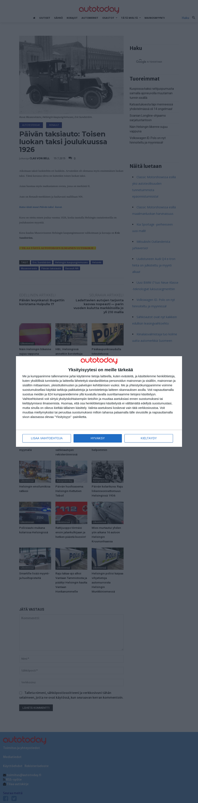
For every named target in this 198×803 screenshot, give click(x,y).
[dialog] (99, 401)
